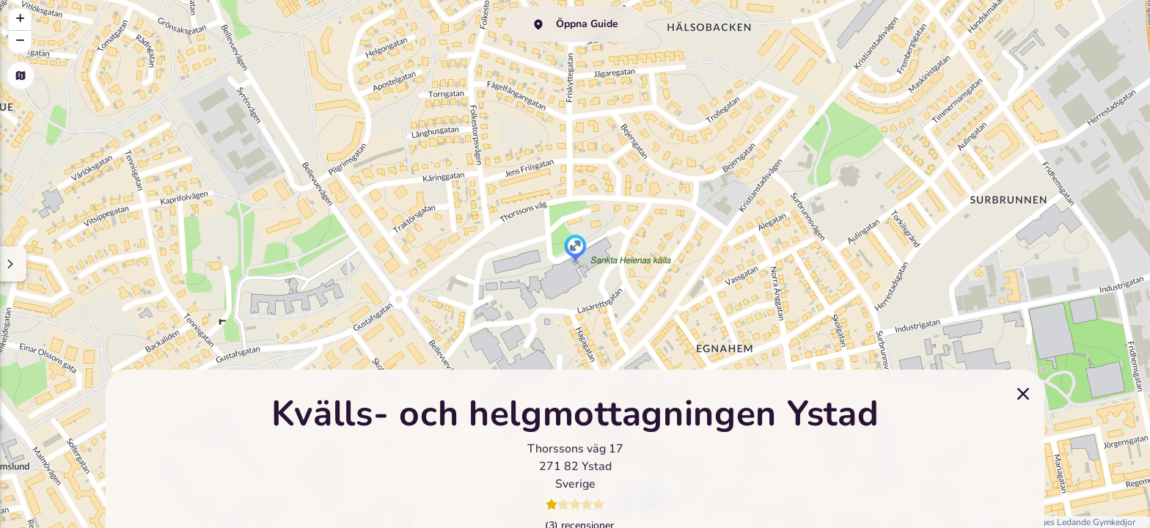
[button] (575, 249)
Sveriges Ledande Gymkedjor (1078, 522)
